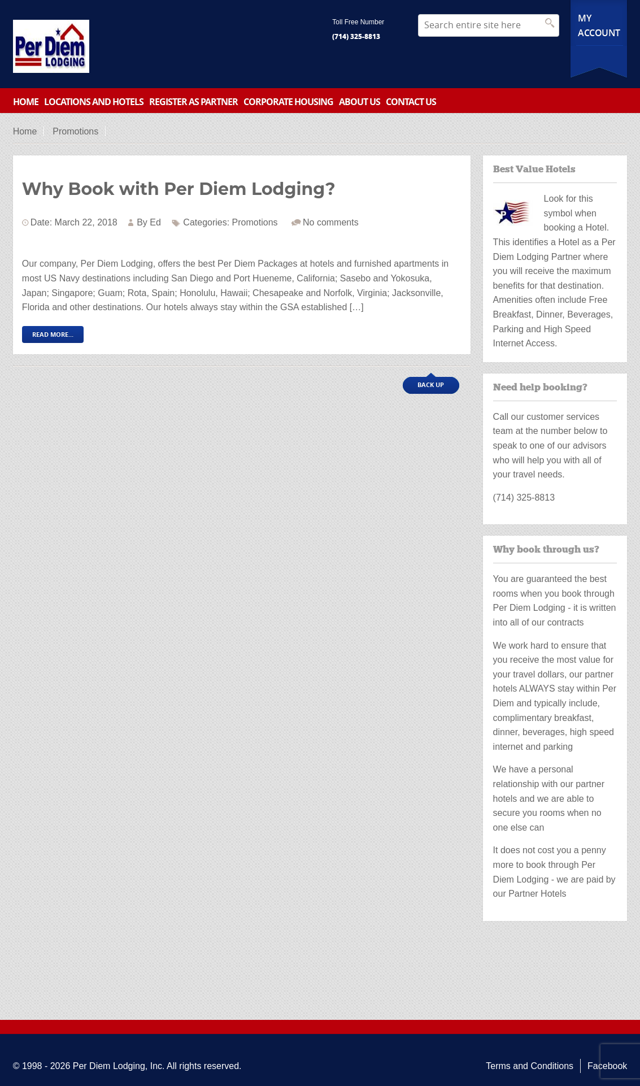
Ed (155, 222)
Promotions (75, 131)
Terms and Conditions (529, 1066)
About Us (359, 101)
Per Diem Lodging (109, 1066)
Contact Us (411, 101)
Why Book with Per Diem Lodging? (179, 189)
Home (25, 101)
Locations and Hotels (93, 101)
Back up (430, 384)
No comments (331, 222)
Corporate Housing (288, 101)
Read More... (52, 334)
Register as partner (193, 101)
